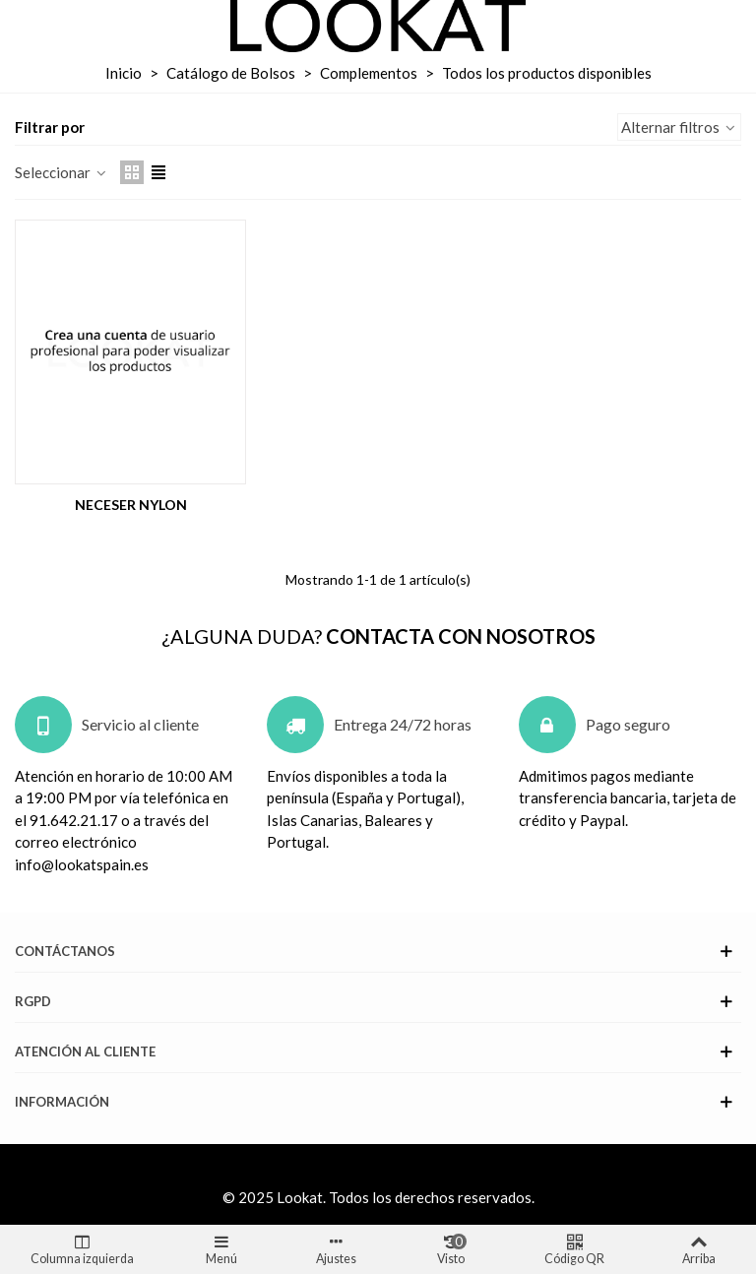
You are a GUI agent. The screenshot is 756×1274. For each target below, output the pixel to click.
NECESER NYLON (131, 504)
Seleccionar (61, 172)
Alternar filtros (679, 127)
